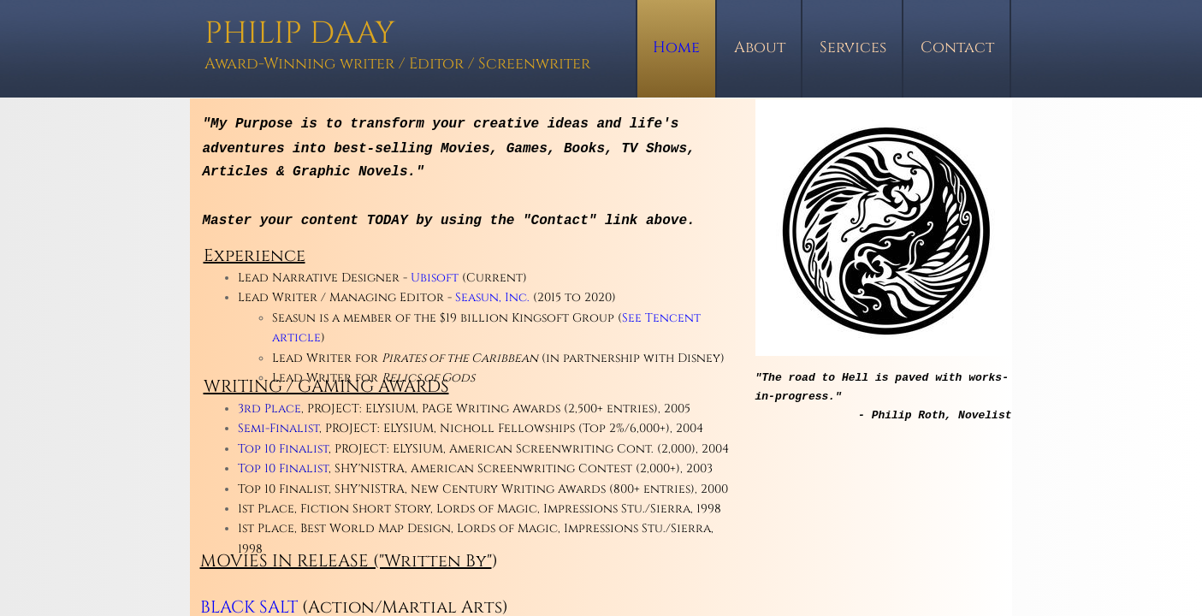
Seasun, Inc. (492, 297)
